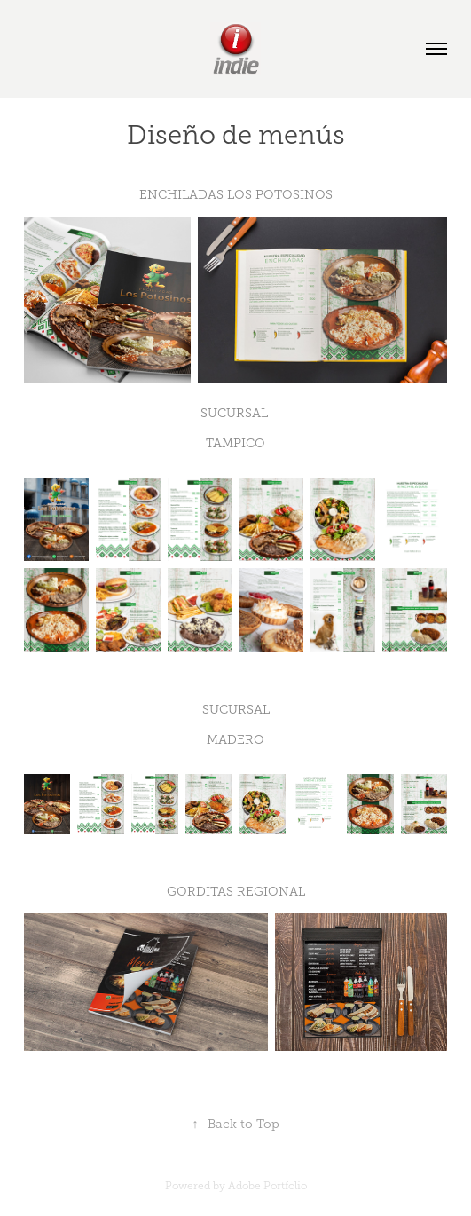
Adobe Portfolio (267, 1186)
